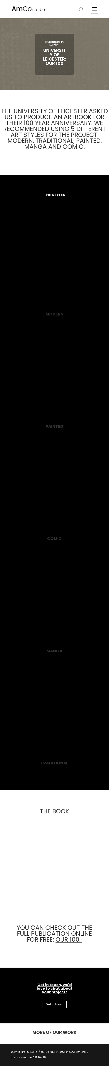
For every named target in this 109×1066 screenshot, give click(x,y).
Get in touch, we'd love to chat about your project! (55, 988)
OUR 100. (69, 939)
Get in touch (54, 1004)
